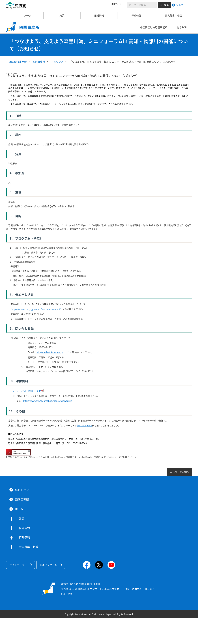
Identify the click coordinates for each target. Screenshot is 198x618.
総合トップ (22, 490)
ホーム (25, 15)
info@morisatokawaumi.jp (50, 352)
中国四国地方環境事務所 (153, 27)
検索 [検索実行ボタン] (166, 5)
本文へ (115, 4)
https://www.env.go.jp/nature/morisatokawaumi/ (36, 309)
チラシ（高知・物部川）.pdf (27, 390)
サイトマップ (16, 565)
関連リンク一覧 (48, 565)
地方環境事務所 (18, 61)
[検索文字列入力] (142, 5)
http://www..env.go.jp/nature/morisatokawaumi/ (47, 400)
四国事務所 (39, 61)
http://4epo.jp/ (84, 425)
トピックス (57, 61)
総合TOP (182, 27)
